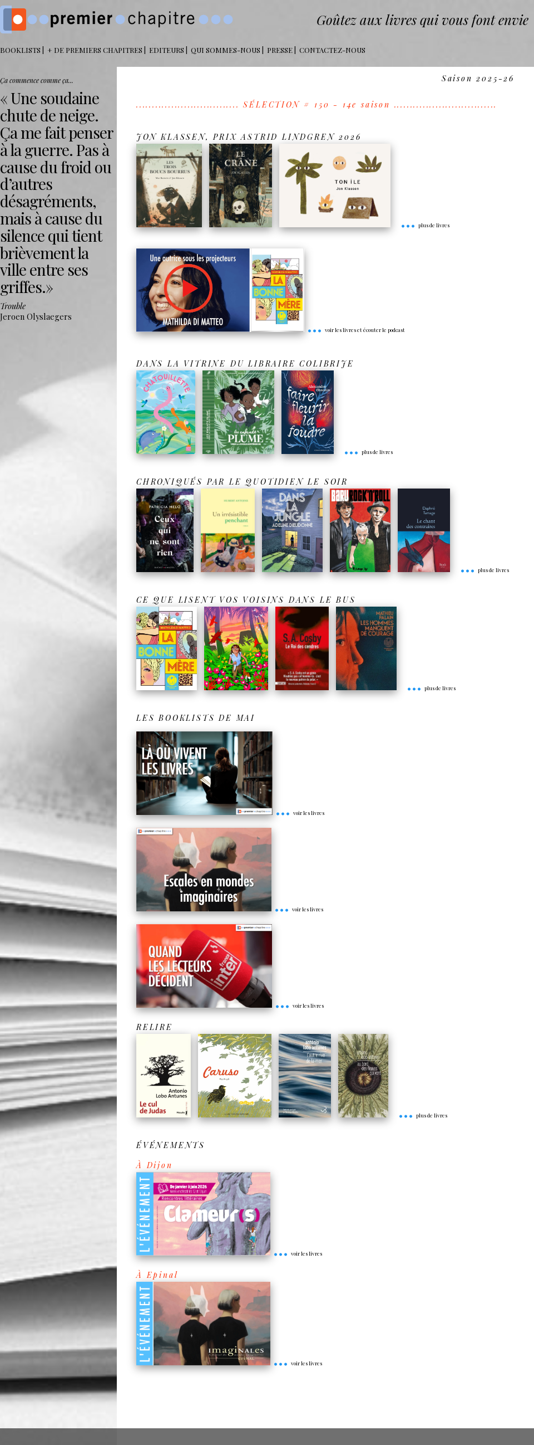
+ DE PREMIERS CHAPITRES (94, 50)
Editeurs (166, 50)
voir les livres (299, 812)
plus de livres (424, 225)
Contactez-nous (332, 50)
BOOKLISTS (20, 50)
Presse (280, 50)
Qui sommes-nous (225, 50)
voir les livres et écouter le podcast (356, 329)
